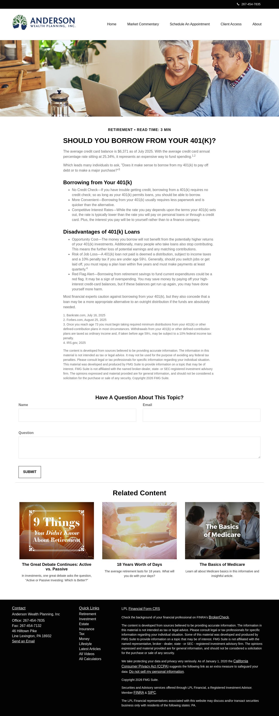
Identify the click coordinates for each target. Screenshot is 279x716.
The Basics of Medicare (222, 564)
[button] (143, 24)
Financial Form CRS (144, 609)
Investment (87, 619)
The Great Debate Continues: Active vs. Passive (56, 566)
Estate (84, 624)
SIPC (152, 692)
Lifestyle (85, 644)
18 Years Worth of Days (139, 564)
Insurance (86, 629)
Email (147, 405)
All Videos (87, 654)
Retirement (87, 614)
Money (84, 639)
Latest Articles (90, 649)
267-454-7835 (248, 4)
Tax (82, 634)
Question (26, 433)
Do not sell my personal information (156, 671)
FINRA (139, 692)
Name (23, 405)
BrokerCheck (219, 617)
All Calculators (90, 659)
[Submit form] (30, 472)
